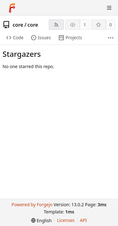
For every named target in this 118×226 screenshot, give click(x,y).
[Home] (12, 7)
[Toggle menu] (109, 7)
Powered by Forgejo (31, 204)
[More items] (110, 38)
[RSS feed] (56, 24)
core (18, 25)
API (83, 220)
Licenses (66, 220)
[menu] (41, 220)
